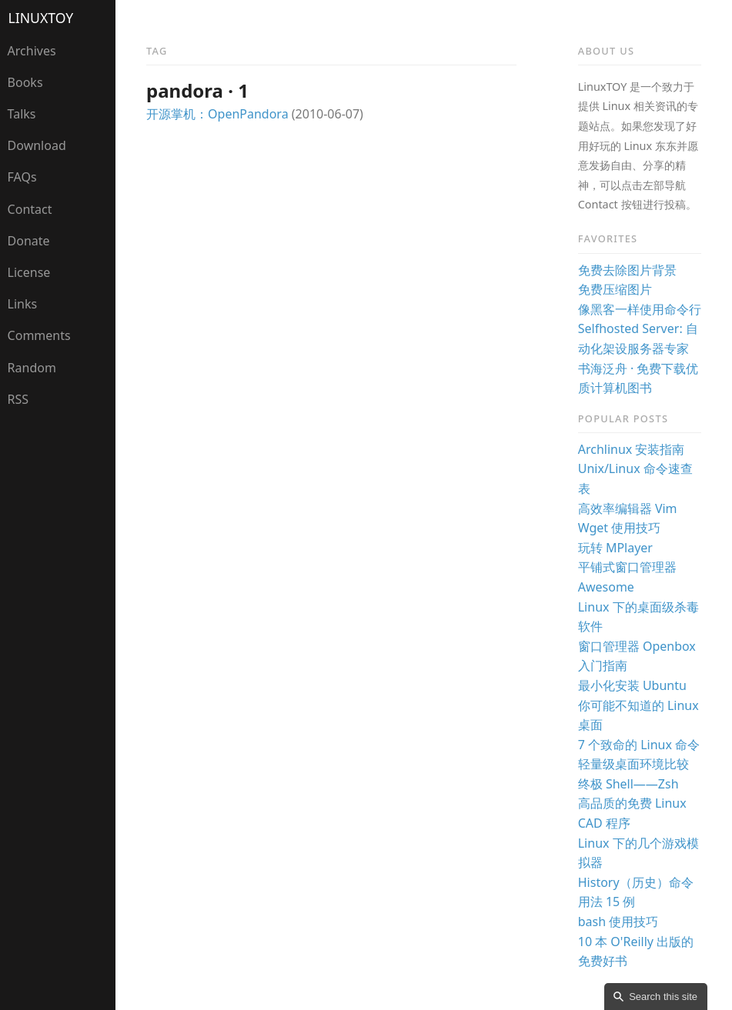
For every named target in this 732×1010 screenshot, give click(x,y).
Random (32, 367)
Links (23, 303)
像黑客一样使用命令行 (639, 309)
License (29, 272)
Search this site (663, 996)
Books (25, 82)
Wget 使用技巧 (619, 527)
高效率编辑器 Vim (627, 508)
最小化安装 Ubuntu (632, 685)
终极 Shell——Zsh (628, 783)
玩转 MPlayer (615, 547)
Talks (22, 113)
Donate (29, 240)
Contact (30, 209)
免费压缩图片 (615, 289)
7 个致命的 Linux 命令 (639, 744)
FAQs (22, 176)
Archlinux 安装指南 (631, 449)
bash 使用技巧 (618, 921)
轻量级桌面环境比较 (633, 763)
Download (37, 145)
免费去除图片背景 (627, 270)
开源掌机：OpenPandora (217, 113)
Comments (39, 335)
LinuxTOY (41, 17)
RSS (18, 399)
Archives (32, 50)
